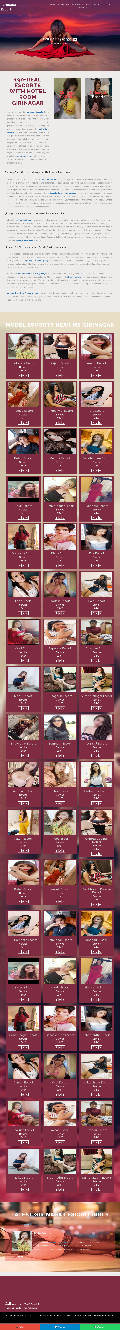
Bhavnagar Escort (23, 743)
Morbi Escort (23, 696)
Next (105, 1258)
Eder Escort (23, 601)
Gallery (88, 1315)
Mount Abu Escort (60, 1177)
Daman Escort (23, 1082)
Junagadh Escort (60, 696)
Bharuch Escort (23, 1130)
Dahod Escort (60, 791)
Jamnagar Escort (60, 940)
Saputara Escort (60, 648)
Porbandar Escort (96, 791)
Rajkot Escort (60, 363)
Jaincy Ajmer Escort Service (53, 1315)
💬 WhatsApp (100, 1327)
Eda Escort (96, 553)
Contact (82, 7)
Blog (111, 5)
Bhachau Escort (97, 648)
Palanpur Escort (96, 506)
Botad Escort (23, 889)
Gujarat (86, 5)
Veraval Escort (96, 743)
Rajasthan (64, 5)
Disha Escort (60, 553)
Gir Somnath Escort (23, 940)
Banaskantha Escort (60, 1035)
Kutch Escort (23, 458)
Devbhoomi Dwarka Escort (97, 891)
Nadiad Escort (23, 410)
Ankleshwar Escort (60, 410)
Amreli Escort (60, 889)
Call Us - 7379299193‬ (60, 39)
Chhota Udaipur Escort (96, 840)
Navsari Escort (96, 1130)
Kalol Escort (23, 648)
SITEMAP (97, 1315)
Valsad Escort (60, 1130)
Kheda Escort (59, 838)
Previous (56, 1258)
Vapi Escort (60, 1082)
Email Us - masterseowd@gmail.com (60, 43)
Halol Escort (96, 601)
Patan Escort (23, 838)
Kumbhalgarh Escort (96, 1177)
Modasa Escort (60, 601)
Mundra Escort (60, 458)
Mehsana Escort (23, 553)
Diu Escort (96, 410)
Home (53, 5)
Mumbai (76, 5)
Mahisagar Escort (96, 987)
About (71, 1315)
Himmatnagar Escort (60, 506)
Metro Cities (100, 5)
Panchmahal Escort (23, 791)
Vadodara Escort (23, 363)
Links (111, 1315)
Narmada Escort (23, 987)
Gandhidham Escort (97, 458)
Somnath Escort (60, 743)
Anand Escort (96, 363)
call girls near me (73, 277)
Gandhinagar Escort (23, 1035)
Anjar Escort (23, 506)
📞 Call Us (20, 1327)
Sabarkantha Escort (97, 1035)
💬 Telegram (60, 1327)
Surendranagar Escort (96, 696)
